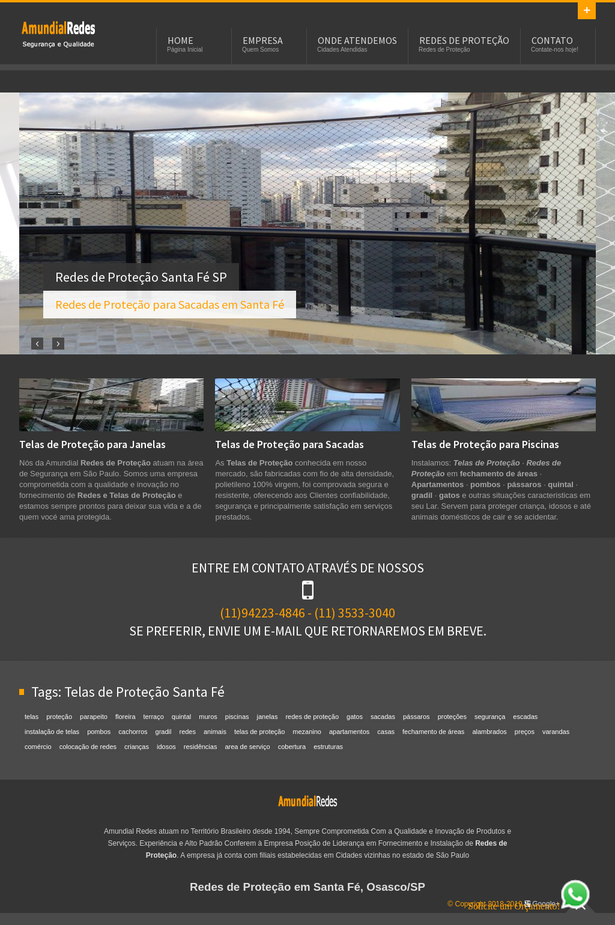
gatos (355, 716)
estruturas (328, 746)
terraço (154, 716)
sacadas (383, 716)
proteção (59, 716)
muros (208, 716)
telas (31, 716)
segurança (489, 716)
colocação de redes (88, 746)
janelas (267, 716)
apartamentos (349, 731)
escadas (525, 716)
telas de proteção (259, 731)
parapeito (94, 716)
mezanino (306, 731)
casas (386, 731)
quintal (181, 716)
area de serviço (247, 746)
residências (200, 746)
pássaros (416, 716)
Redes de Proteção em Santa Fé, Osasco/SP (307, 887)
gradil (164, 731)
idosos (166, 746)
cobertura (292, 746)
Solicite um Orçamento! (529, 906)
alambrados (489, 731)
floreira (125, 716)
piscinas (237, 716)
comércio (38, 746)
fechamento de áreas (433, 731)
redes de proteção (312, 716)
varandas (555, 731)
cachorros (132, 731)
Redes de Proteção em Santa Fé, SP (58, 34)
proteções (452, 716)
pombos (99, 731)
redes (187, 731)
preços (525, 731)
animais (215, 731)
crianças (136, 746)
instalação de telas (52, 731)
